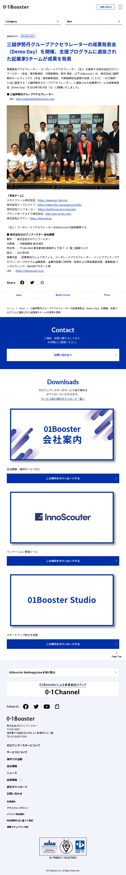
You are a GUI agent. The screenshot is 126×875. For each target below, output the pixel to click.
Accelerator (27, 35)
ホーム (10, 308)
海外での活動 (14, 759)
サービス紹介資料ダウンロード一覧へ (63, 399)
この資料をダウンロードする (63, 478)
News (22, 308)
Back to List (63, 295)
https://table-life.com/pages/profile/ (60, 205)
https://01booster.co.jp (30, 271)
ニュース (12, 773)
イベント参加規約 (15, 814)
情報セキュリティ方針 (17, 826)
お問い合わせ (106, 6)
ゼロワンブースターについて (23, 745)
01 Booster (16, 7)
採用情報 (12, 780)
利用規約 (11, 801)
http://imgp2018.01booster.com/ (35, 99)
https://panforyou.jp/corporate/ (57, 209)
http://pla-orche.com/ (58, 214)
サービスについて (17, 752)
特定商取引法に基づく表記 (20, 820)
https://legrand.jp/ (41, 218)
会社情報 (12, 766)
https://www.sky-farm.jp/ (53, 200)
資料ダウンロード (17, 787)
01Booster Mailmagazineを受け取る (63, 672)
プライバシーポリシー (18, 807)
